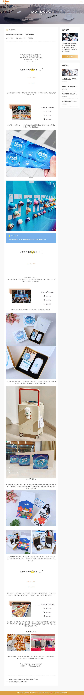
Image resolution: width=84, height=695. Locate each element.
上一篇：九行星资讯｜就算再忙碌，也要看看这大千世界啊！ (22, 679)
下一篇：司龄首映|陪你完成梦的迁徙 (16, 682)
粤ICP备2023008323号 (44, 692)
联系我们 (70, 56)
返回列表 (30, 38)
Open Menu (81, 2)
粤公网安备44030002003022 (59, 692)
